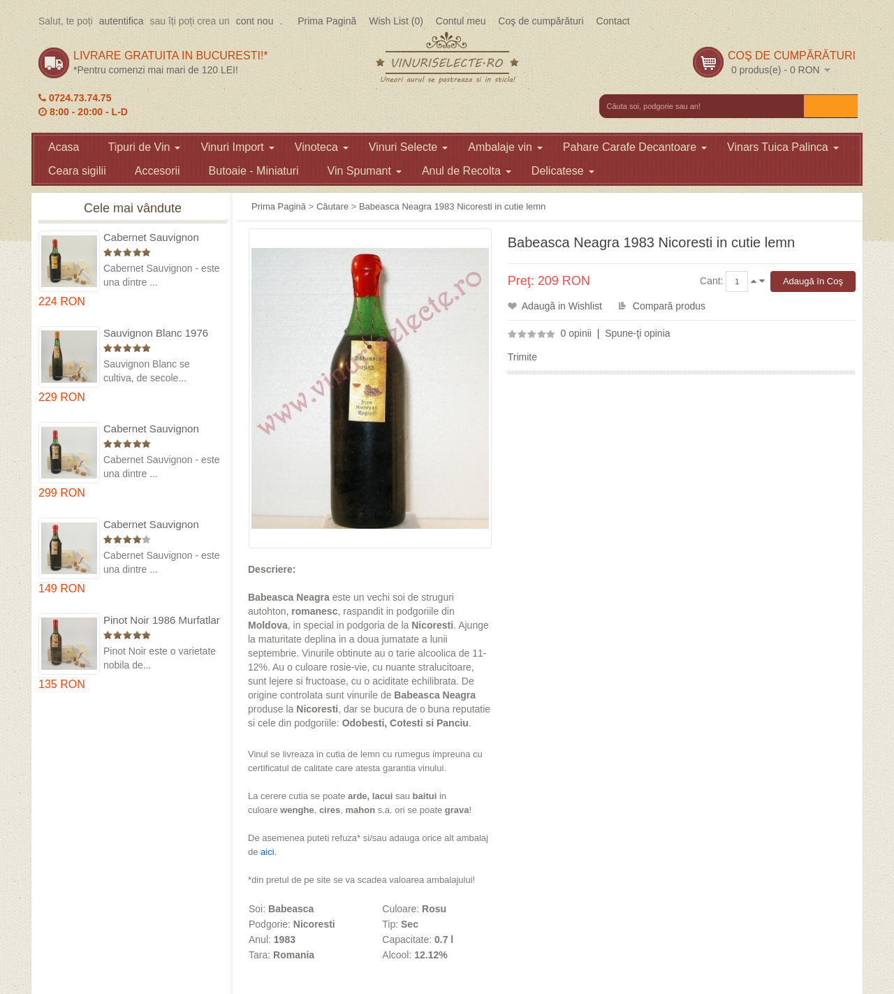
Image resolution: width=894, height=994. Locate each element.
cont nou (255, 21)
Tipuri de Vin (144, 147)
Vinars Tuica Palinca (783, 147)
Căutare (332, 206)
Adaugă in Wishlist (562, 306)
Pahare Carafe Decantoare (635, 147)
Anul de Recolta (466, 171)
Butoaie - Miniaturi (254, 171)
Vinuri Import (237, 147)
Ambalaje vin (505, 147)
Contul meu (461, 21)
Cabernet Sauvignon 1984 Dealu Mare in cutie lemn (161, 525)
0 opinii (576, 333)
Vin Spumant (365, 171)
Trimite (522, 357)
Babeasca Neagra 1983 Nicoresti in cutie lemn (452, 206)
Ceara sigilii (77, 171)
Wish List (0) (396, 21)
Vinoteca (322, 147)
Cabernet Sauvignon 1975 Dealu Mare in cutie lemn (161, 237)
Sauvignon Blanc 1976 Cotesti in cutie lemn (155, 333)
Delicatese (563, 171)
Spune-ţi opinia (637, 333)
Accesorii (157, 171)
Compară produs (669, 306)
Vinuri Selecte (408, 147)
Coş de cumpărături (540, 21)
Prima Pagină (327, 21)
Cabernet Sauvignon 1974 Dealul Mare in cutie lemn (151, 429)
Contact (612, 21)
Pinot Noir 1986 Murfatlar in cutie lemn (161, 620)
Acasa (63, 147)
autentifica (121, 21)
